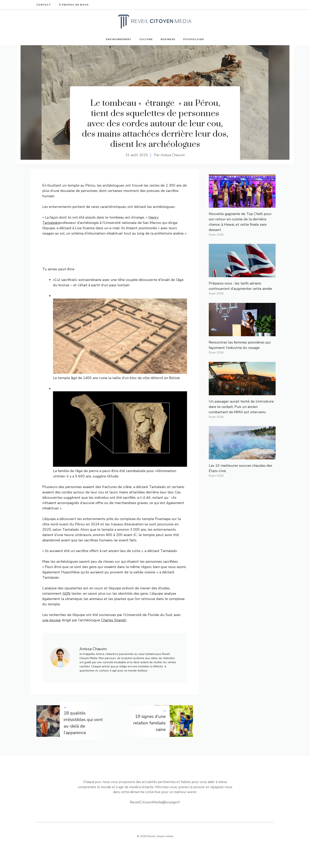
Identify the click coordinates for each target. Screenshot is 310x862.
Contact (43, 4)
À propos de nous (74, 4)
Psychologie (193, 39)
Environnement (118, 39)
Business (168, 39)
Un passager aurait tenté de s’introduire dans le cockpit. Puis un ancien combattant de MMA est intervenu (241, 406)
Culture (146, 39)
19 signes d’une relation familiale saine (149, 723)
